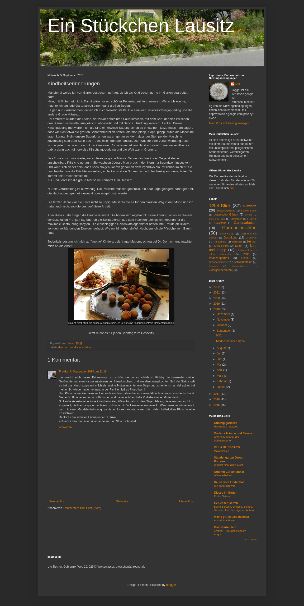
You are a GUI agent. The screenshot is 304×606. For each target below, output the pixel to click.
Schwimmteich (243, 262)
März (220, 375)
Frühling (251, 218)
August (222, 348)
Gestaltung (230, 237)
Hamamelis (220, 241)
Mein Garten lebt (225, 527)
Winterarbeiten (223, 475)
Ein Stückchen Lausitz (141, 25)
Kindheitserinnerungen (230, 341)
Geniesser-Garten (226, 503)
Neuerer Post (57, 501)
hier (232, 188)
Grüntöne (251, 237)
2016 (217, 399)
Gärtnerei (246, 233)
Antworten (65, 427)
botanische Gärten (226, 214)
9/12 (219, 335)
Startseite (122, 501)
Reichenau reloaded (226, 426)
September (224, 330)
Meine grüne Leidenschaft (231, 517)
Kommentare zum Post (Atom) (82, 508)
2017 (217, 393)
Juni (220, 359)
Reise (245, 258)
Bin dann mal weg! (225, 485)
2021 (217, 292)
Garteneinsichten (239, 227)
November (224, 319)
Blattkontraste (248, 210)
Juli (219, 353)
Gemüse (213, 237)
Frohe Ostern (222, 496)
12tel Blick (220, 205)
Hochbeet (237, 241)
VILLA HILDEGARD (227, 447)
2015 (217, 405)
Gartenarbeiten (82, 347)
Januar (221, 387)
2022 (217, 287)
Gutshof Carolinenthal (229, 471)
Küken (239, 246)
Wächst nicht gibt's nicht (228, 465)
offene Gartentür (220, 254)
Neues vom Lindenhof (229, 482)
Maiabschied (221, 451)
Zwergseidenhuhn (220, 270)
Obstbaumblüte (244, 250)
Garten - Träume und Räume (233, 433)
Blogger (171, 585)
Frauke (63, 371)
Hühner (251, 241)
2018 (217, 309)
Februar (222, 381)
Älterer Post (186, 501)
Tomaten (213, 266)
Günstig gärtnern (225, 423)
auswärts (249, 206)
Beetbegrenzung (226, 210)
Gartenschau (226, 233)
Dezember (224, 314)
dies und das (65, 347)
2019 (217, 303)
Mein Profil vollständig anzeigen (229, 123)
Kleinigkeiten (221, 245)
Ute (237, 84)
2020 (217, 298)
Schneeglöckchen (219, 262)
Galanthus (220, 222)
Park (246, 254)
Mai (219, 364)
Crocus (248, 214)
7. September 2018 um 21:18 (88, 371)
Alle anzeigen (250, 539)
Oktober (222, 325)
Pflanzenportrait (219, 258)
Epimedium (236, 218)
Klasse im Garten (225, 492)
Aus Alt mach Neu (225, 520)
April (220, 370)
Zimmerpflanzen (240, 266)
